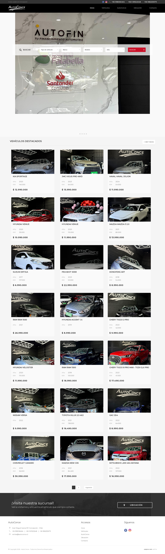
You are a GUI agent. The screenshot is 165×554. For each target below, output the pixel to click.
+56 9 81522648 (134, 2)
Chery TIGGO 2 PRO (119, 320)
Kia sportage (20, 176)
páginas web (148, 549)
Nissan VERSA (20, 415)
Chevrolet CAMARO (23, 463)
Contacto (153, 8)
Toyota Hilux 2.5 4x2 (72, 415)
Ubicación (138, 8)
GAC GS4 (113, 415)
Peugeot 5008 (69, 272)
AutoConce (121, 8)
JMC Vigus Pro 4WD (72, 176)
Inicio (92, 8)
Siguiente (88, 487)
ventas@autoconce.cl (20, 534)
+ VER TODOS (149, 142)
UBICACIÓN (136, 505)
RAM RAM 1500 (20, 320)
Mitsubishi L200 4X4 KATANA (124, 463)
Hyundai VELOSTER (23, 367)
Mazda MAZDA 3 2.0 (119, 224)
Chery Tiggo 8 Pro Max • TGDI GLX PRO (129, 367)
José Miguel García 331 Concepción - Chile (27, 528)
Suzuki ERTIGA (20, 272)
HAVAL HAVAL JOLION (120, 176)
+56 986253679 (150, 2)
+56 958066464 (118, 2)
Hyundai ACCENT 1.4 (72, 320)
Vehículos (106, 8)
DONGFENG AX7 (117, 272)
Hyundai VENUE (21, 224)
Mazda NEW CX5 (70, 463)
